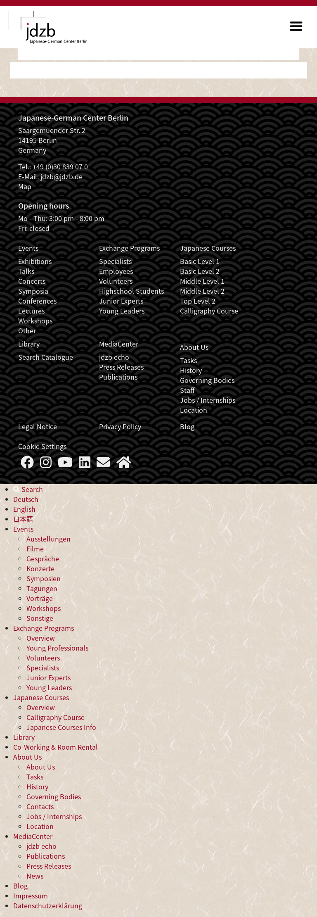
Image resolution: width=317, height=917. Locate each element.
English (24, 509)
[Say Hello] (103, 464)
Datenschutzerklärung (47, 905)
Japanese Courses (208, 248)
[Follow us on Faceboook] (27, 464)
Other (27, 330)
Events (28, 248)
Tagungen (41, 588)
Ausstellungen (48, 539)
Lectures (31, 311)
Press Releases (121, 367)
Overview (40, 638)
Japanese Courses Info (61, 727)
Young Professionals (57, 648)
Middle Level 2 (202, 291)
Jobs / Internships (207, 400)
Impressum (30, 895)
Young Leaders (121, 311)
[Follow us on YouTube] (65, 464)
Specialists (115, 261)
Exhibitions (35, 261)
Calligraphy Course (209, 311)
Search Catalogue (45, 357)
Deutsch (25, 499)
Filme (35, 549)
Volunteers (115, 281)
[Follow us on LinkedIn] (84, 464)
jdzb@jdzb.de (61, 176)
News (34, 876)
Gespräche (42, 558)
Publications (118, 377)
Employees (116, 271)
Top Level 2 (197, 301)
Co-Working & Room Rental (55, 747)
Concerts (31, 281)
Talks (26, 271)
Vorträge (39, 598)
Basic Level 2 (200, 271)
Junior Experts (121, 301)
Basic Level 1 (200, 261)
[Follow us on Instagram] (46, 464)
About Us (194, 347)
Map (24, 186)
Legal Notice (37, 426)
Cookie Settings (42, 446)
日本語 (23, 519)
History (191, 370)
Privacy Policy (120, 426)
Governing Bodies (207, 380)
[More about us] (123, 464)
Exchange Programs (129, 248)
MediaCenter (118, 344)
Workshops (35, 320)
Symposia (33, 291)
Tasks (188, 360)
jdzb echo (114, 357)
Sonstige (39, 618)
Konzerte (40, 568)
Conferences (37, 301)
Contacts (40, 806)
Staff (187, 390)
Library (29, 344)
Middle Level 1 (202, 281)
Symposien (43, 578)
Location (193, 410)
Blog (187, 426)
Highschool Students (131, 291)
